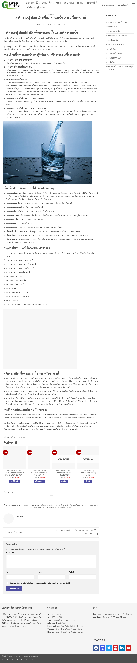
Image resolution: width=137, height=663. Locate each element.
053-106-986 (57, 617)
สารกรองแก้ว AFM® (114, 53)
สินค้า (81, 3)
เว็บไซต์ (71, 572)
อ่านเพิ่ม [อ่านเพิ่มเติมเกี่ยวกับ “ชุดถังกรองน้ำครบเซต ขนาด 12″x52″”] (63, 481)
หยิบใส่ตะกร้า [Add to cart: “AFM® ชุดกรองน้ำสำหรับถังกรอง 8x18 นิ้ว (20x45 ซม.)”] (14, 481)
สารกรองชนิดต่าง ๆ (36, 507)
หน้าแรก (30, 3)
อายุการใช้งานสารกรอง (51, 507)
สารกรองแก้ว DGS (114, 58)
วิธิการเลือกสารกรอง (91, 505)
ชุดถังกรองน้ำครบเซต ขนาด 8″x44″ (39, 474)
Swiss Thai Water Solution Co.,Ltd (69, 629)
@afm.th (62, 623)
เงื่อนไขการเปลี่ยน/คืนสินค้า (29, 656)
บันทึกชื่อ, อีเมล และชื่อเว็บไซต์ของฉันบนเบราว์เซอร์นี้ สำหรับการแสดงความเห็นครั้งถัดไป (40, 583)
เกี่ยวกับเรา (41, 3)
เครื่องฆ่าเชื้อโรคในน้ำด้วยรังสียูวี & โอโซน (119, 68)
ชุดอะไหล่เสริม (112, 40)
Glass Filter (60, 24)
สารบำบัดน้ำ (111, 62)
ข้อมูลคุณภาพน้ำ (51, 14)
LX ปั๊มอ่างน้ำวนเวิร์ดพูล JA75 (88, 474)
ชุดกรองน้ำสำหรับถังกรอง (116, 22)
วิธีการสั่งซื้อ (93, 3)
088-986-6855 (110, 5)
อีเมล (40, 572)
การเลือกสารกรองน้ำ (46, 505)
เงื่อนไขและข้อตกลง (10, 656)
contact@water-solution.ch (64, 620)
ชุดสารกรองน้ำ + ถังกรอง (116, 36)
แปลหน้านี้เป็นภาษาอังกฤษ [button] (14, 437)
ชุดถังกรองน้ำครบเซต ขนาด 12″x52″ (64, 474)
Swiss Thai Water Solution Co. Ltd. (69, 626)
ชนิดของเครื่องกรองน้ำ (76, 505)
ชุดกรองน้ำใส (111, 27)
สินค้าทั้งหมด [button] (8, 492)
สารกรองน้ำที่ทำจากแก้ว (35, 193)
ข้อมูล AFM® (55, 3)
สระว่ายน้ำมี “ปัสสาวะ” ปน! (16, 532)
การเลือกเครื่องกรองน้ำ (61, 505)
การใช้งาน (69, 3)
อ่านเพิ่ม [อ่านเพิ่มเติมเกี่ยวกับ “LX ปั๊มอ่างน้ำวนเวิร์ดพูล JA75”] (88, 481)
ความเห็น (10, 552)
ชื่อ (7, 572)
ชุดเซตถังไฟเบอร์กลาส (115, 45)
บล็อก (30, 7)
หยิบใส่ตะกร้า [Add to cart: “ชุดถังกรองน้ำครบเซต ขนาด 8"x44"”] (39, 481)
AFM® (51, 253)
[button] (126, 5)
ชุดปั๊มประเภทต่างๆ (114, 31)
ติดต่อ (40, 7)
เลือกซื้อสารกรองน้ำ (65, 507)
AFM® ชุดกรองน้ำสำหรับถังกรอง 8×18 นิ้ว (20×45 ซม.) (15, 474)
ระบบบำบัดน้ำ (111, 49)
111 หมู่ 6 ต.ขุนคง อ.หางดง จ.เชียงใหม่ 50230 (116, 614)
